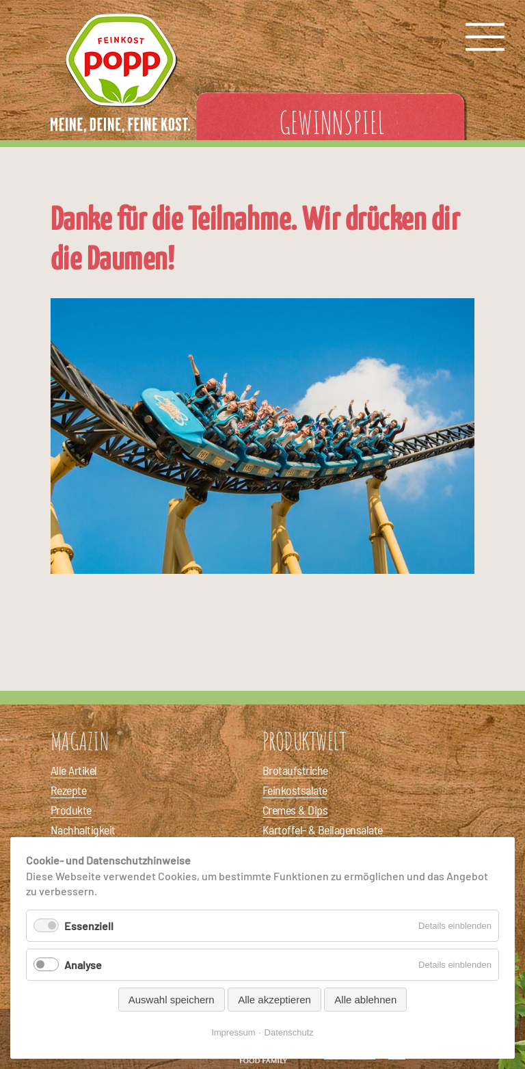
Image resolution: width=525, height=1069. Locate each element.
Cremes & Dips (294, 809)
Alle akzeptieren (274, 999)
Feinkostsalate (294, 789)
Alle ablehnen (365, 999)
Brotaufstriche (294, 770)
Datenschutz (289, 1032)
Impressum (233, 1032)
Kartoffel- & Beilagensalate (322, 829)
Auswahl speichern (172, 999)
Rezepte (68, 789)
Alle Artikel (74, 770)
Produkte (71, 809)
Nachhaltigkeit (83, 829)
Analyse (83, 964)
